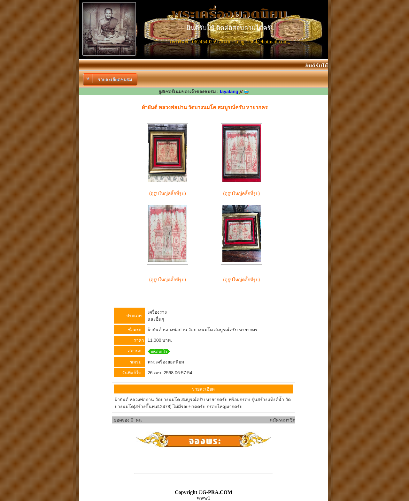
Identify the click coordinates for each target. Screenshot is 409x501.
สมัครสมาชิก (282, 419)
